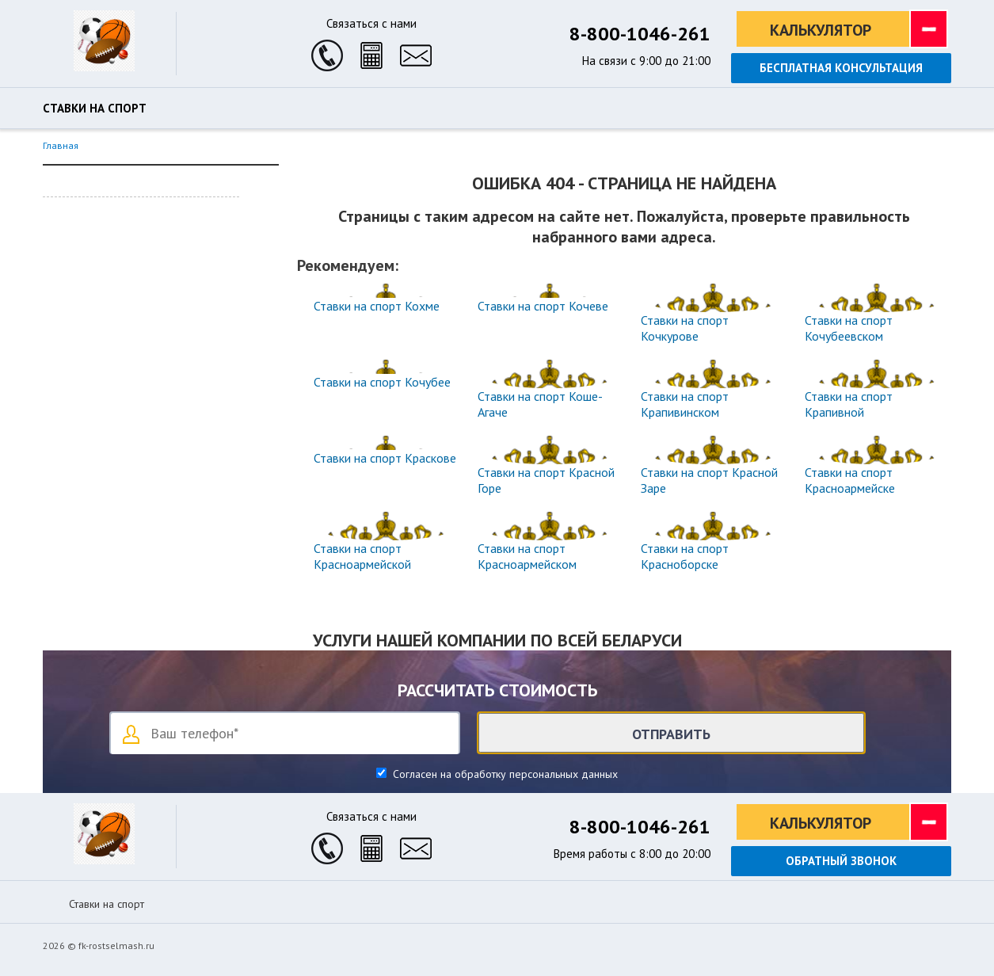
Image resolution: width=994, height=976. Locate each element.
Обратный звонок (841, 860)
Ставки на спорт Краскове (385, 458)
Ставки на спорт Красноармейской (362, 556)
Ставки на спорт (95, 108)
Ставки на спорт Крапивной (849, 404)
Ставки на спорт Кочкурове (685, 328)
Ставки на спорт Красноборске (685, 556)
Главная (60, 145)
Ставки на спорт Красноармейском (527, 556)
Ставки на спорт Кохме (377, 306)
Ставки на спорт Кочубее (382, 382)
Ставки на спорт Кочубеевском (849, 328)
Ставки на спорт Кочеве (543, 306)
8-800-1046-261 (639, 33)
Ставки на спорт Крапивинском (685, 404)
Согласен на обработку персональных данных (504, 774)
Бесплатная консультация (841, 67)
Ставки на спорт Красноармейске (850, 480)
